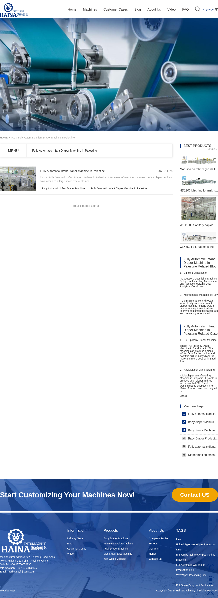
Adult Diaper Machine (116, 548)
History (153, 543)
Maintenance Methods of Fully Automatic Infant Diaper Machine (199, 296)
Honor (152, 553)
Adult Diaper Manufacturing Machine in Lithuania (197, 371)
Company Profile (158, 538)
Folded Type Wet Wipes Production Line (196, 548)
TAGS (181, 530)
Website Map (7, 590)
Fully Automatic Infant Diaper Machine (63, 188)
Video (70, 553)
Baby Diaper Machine (116, 538)
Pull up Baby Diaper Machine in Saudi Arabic (198, 342)
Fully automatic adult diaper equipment (200, 414)
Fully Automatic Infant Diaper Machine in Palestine (64, 150)
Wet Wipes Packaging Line (191, 575)
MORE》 (213, 149)
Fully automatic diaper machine (200, 446)
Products (111, 530)
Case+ (183, 395)
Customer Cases (76, 548)
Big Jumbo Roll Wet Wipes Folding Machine (195, 558)
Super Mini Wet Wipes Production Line (195, 537)
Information (76, 530)
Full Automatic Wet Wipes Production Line (190, 568)
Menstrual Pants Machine (118, 553)
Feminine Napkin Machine (118, 543)
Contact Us (155, 558)
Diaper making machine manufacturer (200, 455)
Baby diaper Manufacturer (200, 422)
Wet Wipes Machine (115, 558)
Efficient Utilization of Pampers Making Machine (194, 274)
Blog (69, 543)
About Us (156, 530)
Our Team (154, 548)
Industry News (75, 538)
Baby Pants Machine (198, 430)
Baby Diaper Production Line (200, 438)
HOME (4, 137)
